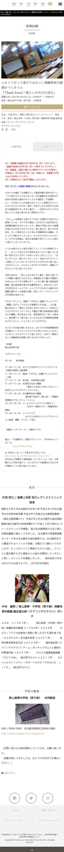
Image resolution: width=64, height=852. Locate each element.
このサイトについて (48, 820)
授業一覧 (8, 12)
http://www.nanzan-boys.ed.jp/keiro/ (23, 733)
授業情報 (16, 146)
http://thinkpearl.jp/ (22, 446)
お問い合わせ (48, 810)
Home (2, 12)
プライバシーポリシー (16, 820)
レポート (48, 146)
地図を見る (9, 773)
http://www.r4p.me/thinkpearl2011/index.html (27, 455)
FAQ (16, 810)
